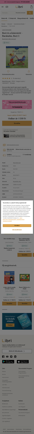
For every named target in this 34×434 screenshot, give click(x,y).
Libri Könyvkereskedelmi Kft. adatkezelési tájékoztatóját (13, 219)
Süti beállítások (17, 229)
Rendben (17, 225)
